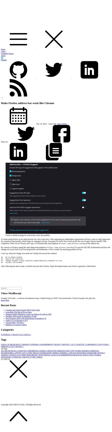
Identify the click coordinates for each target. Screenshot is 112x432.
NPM (24, 356)
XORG (39, 358)
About (3, 56)
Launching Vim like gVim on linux (19, 314)
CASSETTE (80, 346)
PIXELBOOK (33, 356)
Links (4, 51)
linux (59, 124)
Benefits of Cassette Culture (16, 326)
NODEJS (5, 356)
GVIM (29, 354)
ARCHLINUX (15, 346)
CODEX (43, 352)
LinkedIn (4, 54)
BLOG (16, 336)
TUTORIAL (7, 336)
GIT (13, 348)
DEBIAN (26, 346)
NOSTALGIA (15, 356)
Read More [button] (5, 302)
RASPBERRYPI (47, 346)
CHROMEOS (92, 346)
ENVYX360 (103, 346)
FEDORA (35, 346)
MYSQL (19, 348)
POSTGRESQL (45, 356)
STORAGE (17, 358)
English (4, 60)
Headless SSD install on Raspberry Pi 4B (21, 318)
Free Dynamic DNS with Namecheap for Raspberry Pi (26, 320)
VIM (33, 358)
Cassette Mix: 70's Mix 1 (15, 324)
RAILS (55, 356)
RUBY (58, 346)
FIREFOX (6, 348)
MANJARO (82, 354)
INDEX (56, 354)
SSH (91, 356)
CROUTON (52, 352)
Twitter (11, 54)
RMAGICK (78, 356)
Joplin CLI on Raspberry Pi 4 (17, 322)
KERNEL (64, 354)
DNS (68, 352)
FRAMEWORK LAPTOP (11, 354)
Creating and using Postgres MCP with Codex (23, 311)
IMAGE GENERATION (43, 354)
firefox (64, 124)
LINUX (27, 336)
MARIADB (92, 354)
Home (3, 49)
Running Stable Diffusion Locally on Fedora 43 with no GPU (29, 316)
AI (22, 336)
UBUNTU (66, 346)
